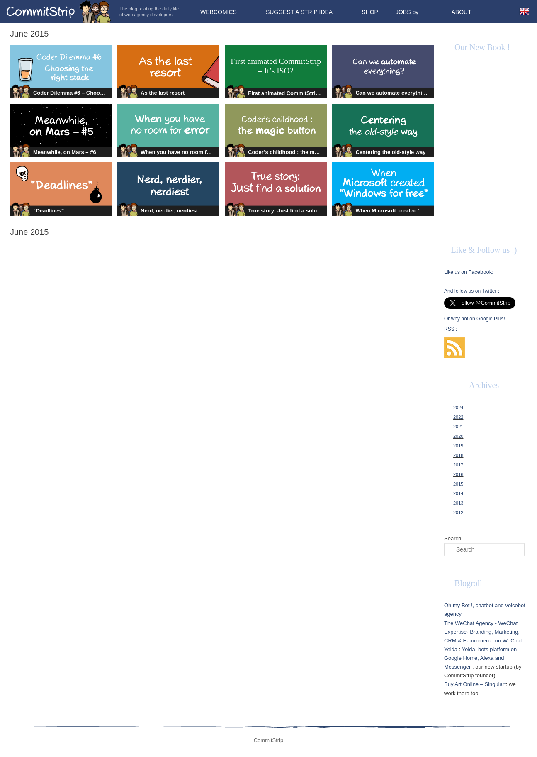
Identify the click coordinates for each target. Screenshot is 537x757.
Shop (370, 12)
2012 (458, 512)
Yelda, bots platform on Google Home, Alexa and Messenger (480, 658)
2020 (458, 436)
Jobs (403, 12)
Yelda (450, 649)
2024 (458, 407)
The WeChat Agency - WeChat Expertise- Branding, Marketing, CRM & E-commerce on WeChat (483, 632)
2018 (458, 455)
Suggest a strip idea (299, 12)
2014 (458, 493)
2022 (458, 417)
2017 (458, 464)
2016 (458, 474)
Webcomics (218, 12)
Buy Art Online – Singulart (475, 684)
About (461, 12)
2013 (458, 503)
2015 (458, 483)
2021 (458, 426)
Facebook (480, 272)
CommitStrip (59, 11)
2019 (458, 445)
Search (452, 538)
